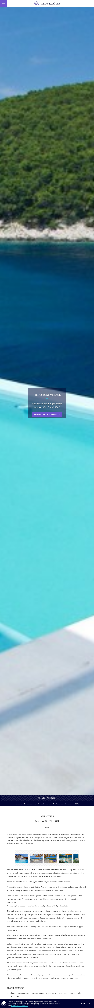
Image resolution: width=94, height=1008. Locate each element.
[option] (37, 858)
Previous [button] (21, 858)
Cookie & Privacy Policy (19, 1005)
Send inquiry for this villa (47, 414)
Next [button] (73, 858)
